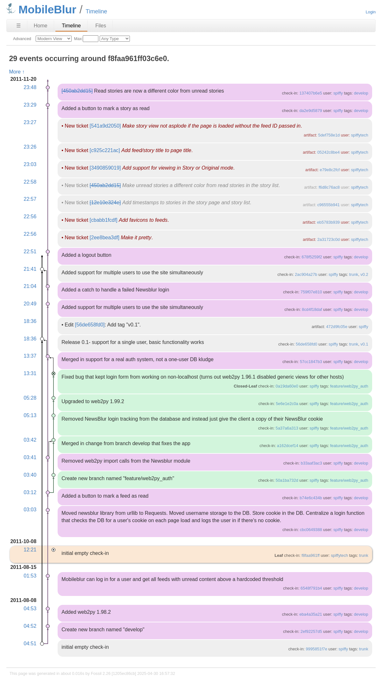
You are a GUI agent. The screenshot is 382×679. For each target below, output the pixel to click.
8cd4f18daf (312, 309)
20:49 (30, 303)
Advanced (22, 38)
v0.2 (364, 274)
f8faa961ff (310, 555)
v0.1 (364, 344)
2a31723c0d (328, 239)
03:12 (30, 492)
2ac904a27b (306, 274)
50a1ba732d (287, 480)
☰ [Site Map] (18, 25)
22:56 (30, 216)
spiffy (338, 93)
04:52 (30, 626)
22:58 (30, 182)
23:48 (30, 87)
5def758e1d (329, 135)
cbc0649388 (311, 529)
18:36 (30, 321)
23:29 (30, 105)
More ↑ (17, 71)
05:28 (30, 398)
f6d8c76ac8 (329, 187)
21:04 (30, 286)
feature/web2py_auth (349, 386)
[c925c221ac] (105, 150)
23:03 (30, 164)
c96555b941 (328, 204)
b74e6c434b (311, 497)
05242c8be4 (328, 152)
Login (371, 12)
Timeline (71, 25)
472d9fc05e (336, 326)
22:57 (30, 199)
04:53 (30, 608)
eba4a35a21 (310, 614)
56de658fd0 (306, 344)
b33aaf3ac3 (311, 463)
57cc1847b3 (311, 361)
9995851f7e (316, 649)
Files (100, 25)
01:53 (30, 575)
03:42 (30, 440)
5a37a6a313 (287, 428)
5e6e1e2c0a (287, 403)
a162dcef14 (287, 445)
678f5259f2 (312, 257)
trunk (353, 274)
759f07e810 (311, 292)
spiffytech (359, 135)
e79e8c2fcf (330, 169)
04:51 (30, 643)
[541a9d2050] (105, 126)
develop (361, 93)
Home (40, 25)
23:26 (30, 147)
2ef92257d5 (311, 631)
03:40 (30, 475)
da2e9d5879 (310, 110)
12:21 (30, 549)
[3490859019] (105, 168)
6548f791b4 (311, 588)
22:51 (30, 251)
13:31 (30, 373)
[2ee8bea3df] (104, 237)
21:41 (30, 269)
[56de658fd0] (89, 324)
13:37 (30, 356)
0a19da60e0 (287, 386)
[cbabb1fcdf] (103, 220)
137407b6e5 (310, 93)
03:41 (30, 457)
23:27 (30, 122)
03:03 (30, 509)
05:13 (30, 415)
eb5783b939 (328, 222)
